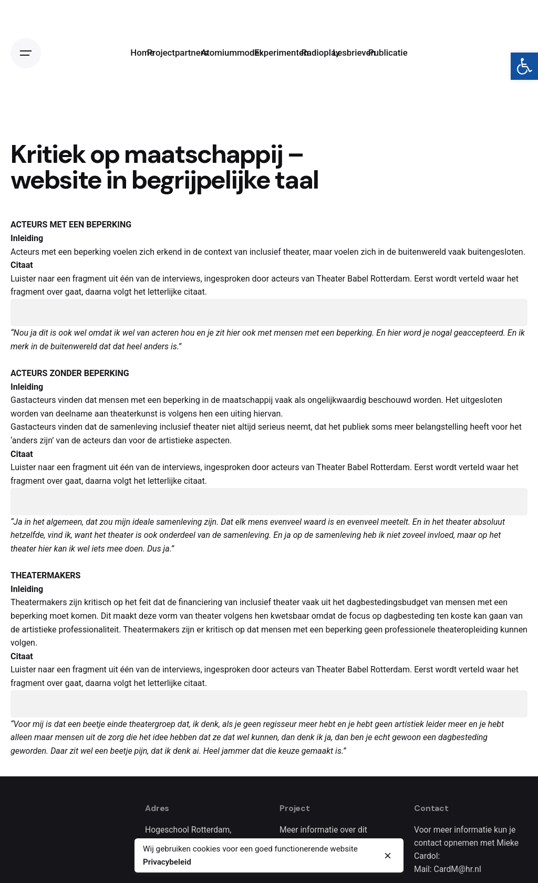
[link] (524, 66)
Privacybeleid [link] (167, 862)
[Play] (24, 312)
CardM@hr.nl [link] (457, 869)
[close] (387, 855)
